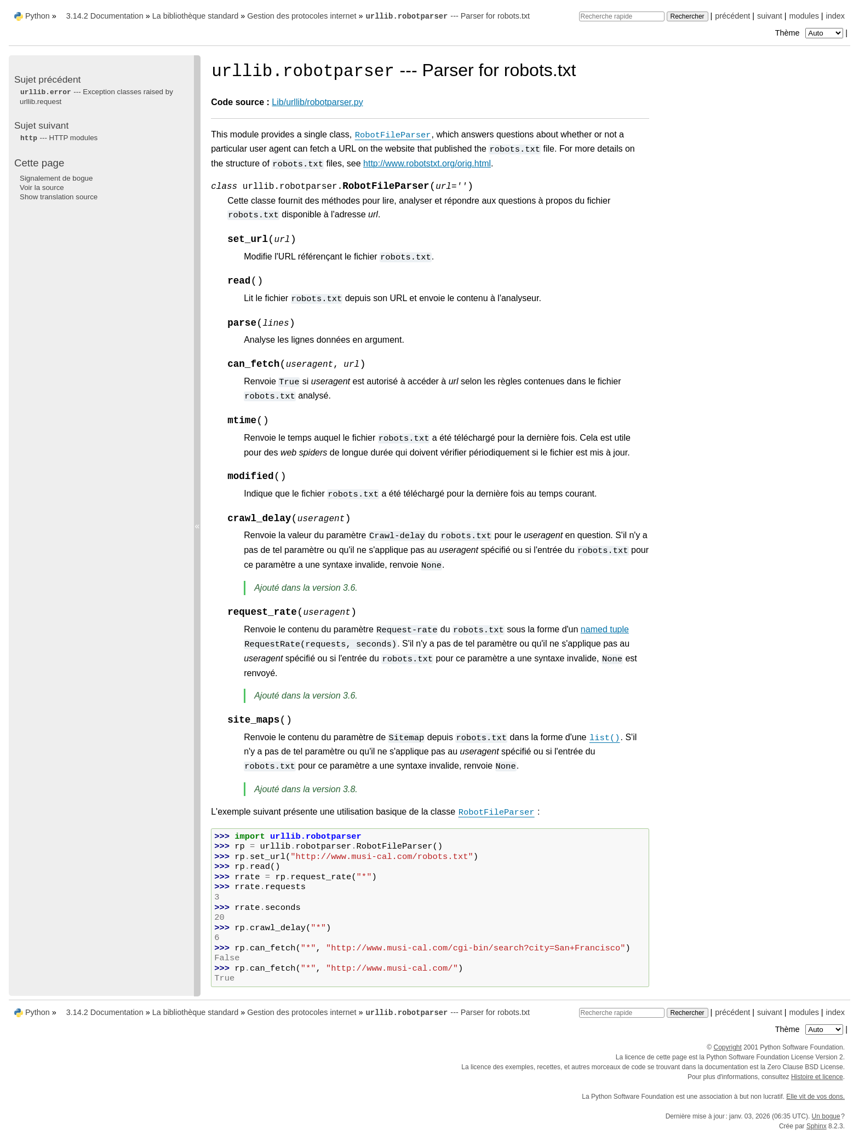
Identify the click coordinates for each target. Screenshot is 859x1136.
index (835, 15)
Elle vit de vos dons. (815, 1096)
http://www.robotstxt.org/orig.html (427, 163)
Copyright (728, 1047)
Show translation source (59, 197)
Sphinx (816, 1126)
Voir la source (42, 187)
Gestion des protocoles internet (301, 15)
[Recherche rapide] (622, 16)
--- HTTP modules (59, 138)
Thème (810, 32)
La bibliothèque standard (195, 15)
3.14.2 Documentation (105, 15)
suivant (769, 15)
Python (37, 15)
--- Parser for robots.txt (447, 15)
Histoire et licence (817, 1077)
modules (803, 15)
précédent (732, 15)
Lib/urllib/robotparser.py (317, 102)
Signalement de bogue (56, 178)
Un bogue (826, 1116)
